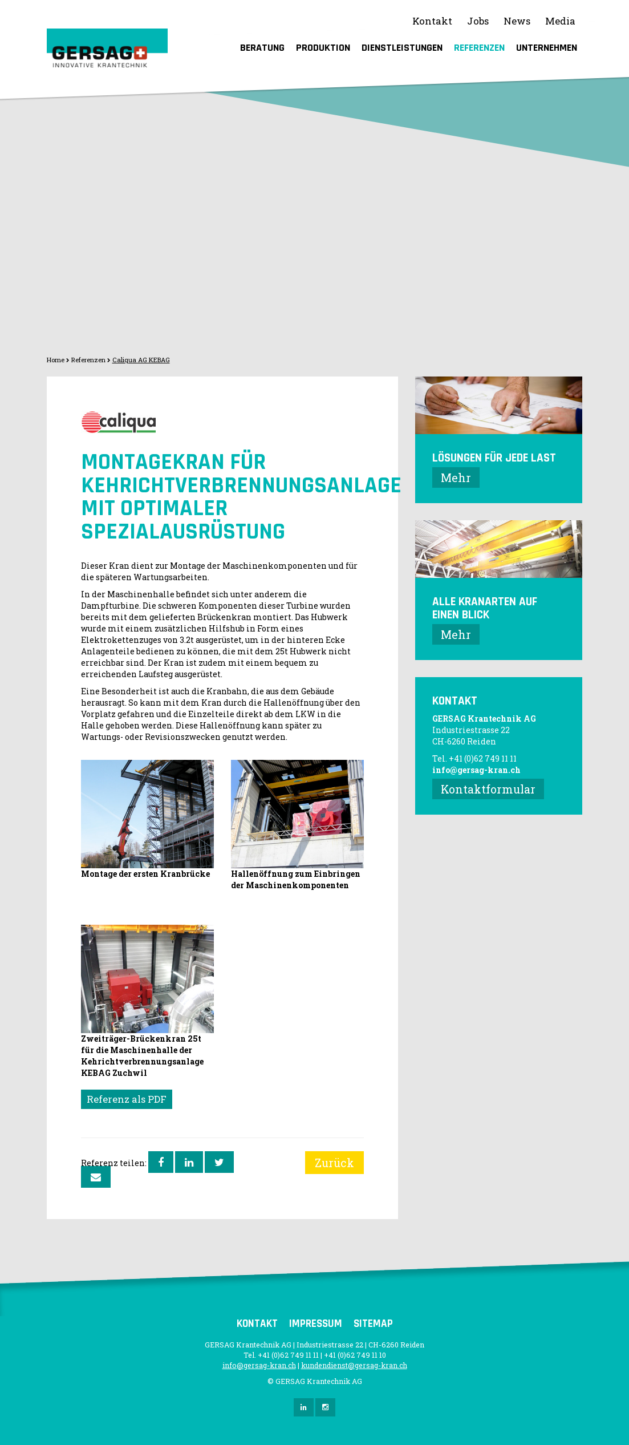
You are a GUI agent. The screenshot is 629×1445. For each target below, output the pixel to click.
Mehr (456, 477)
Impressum (315, 1324)
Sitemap (373, 1324)
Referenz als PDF (127, 1099)
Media (560, 20)
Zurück (334, 1162)
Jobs (478, 20)
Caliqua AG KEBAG (141, 359)
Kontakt (432, 20)
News (517, 20)
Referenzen (479, 47)
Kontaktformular (488, 789)
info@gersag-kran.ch (476, 769)
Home (55, 359)
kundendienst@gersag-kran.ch (354, 1365)
